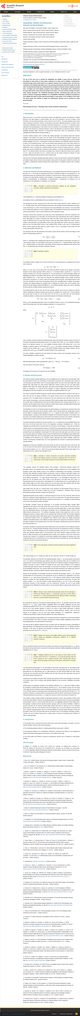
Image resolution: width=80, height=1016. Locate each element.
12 (26, 153)
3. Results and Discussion (32, 375)
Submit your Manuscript (66, 1013)
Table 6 (41, 606)
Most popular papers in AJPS (9, 37)
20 (49, 273)
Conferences (41, 12)
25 (69, 430)
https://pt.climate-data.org (39, 861)
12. (24, 840)
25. (24, 930)
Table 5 (25, 561)
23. (24, 916)
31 (35, 523)
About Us (64, 12)
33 (37, 536)
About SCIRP (37, 1010)
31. (24, 977)
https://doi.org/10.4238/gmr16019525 (37, 804)
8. (23, 813)
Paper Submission (7, 31)
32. (24, 983)
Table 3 (54, 422)
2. (23, 766)
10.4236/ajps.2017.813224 (29, 19)
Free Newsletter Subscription (9, 35)
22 (61, 292)
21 (49, 285)
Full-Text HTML (68, 20)
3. (23, 771)
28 (53, 492)
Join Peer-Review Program (18, 1014)
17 (24, 205)
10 (26, 151)
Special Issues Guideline (8, 52)
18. (24, 882)
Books (29, 12)
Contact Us (47, 1010)
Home (6, 12)
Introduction (4, 61)
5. (23, 790)
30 (39, 512)
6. (23, 798)
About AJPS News (7, 41)
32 (76, 530)
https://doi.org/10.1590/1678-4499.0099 (35, 960)
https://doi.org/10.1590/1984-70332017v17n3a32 (60, 891)
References (27, 756)
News (52, 12)
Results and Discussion (7, 67)
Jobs (74, 12)
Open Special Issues (7, 48)
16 (75, 173)
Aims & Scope (6, 23)
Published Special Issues (8, 50)
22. (24, 910)
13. (24, 848)
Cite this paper (28, 742)
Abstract (66, 16)
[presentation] (49, 237)
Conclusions (4, 70)
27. (24, 947)
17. (24, 872)
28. (24, 956)
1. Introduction (28, 113)
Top (2, 56)
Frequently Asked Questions (9, 43)
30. (24, 970)
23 (49, 413)
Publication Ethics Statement (9, 39)
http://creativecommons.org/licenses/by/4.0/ (34, 64)
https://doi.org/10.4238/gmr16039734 (32, 787)
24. (24, 922)
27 (39, 449)
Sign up (54, 1013)
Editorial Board (6, 25)
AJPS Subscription (7, 33)
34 (75, 695)
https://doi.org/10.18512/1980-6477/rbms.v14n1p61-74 (56, 876)
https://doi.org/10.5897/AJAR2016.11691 (53, 935)
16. (24, 865)
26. (24, 939)
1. (23, 760)
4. (23, 781)
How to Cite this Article (70, 26)
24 (49, 428)
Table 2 (61, 200)
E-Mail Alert (5, 1014)
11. (24, 830)
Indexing (4, 19)
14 (33, 197)
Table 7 (40, 630)
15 (63, 197)
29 (61, 499)
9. (23, 819)
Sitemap (42, 1010)
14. (24, 853)
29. (24, 964)
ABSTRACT (27, 75)
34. (24, 998)
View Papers (5, 21)
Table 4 (68, 530)
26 (47, 434)
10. (24, 825)
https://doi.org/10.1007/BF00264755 (32, 821)
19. (24, 888)
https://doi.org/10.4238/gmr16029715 (42, 777)
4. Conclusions (28, 719)
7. (23, 808)
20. (24, 897)
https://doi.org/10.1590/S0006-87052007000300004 (53, 834)
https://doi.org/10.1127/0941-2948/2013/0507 (34, 869)
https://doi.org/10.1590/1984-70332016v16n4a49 (60, 905)
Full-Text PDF (67, 18)
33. (24, 991)
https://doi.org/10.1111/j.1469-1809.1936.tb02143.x (35, 809)
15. (24, 861)
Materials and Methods (7, 64)
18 (41, 228)
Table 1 (30, 173)
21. (24, 903)
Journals (17, 12)
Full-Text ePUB (68, 22)
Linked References (69, 24)
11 (24, 153)
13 (43, 153)
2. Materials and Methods (32, 168)
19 (40, 233)
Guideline (4, 27)
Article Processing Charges (9, 29)
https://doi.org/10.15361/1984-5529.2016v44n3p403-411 (37, 926)
